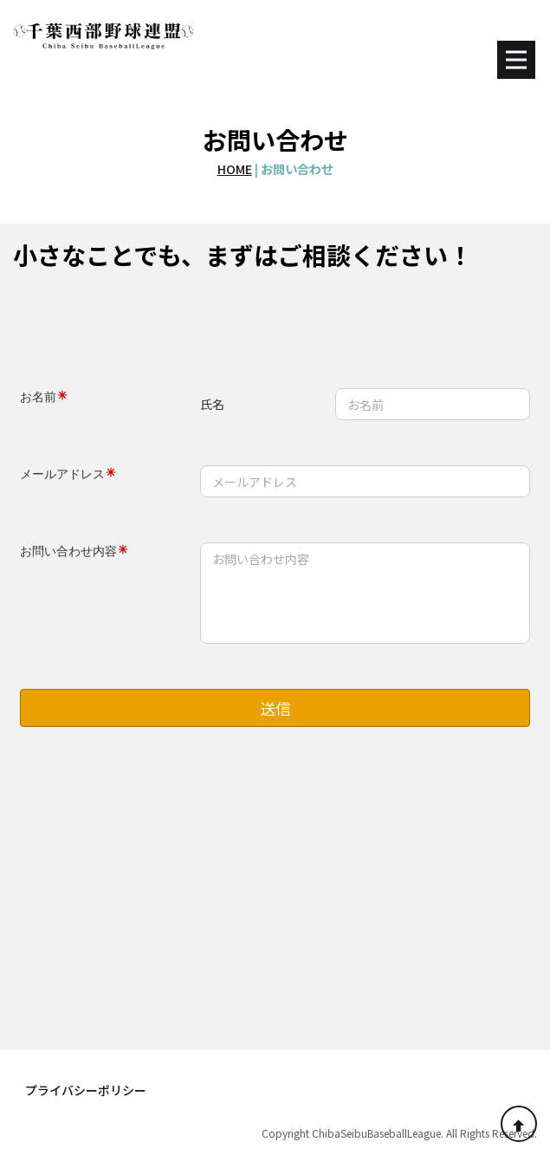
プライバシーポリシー (85, 1090)
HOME (234, 168)
